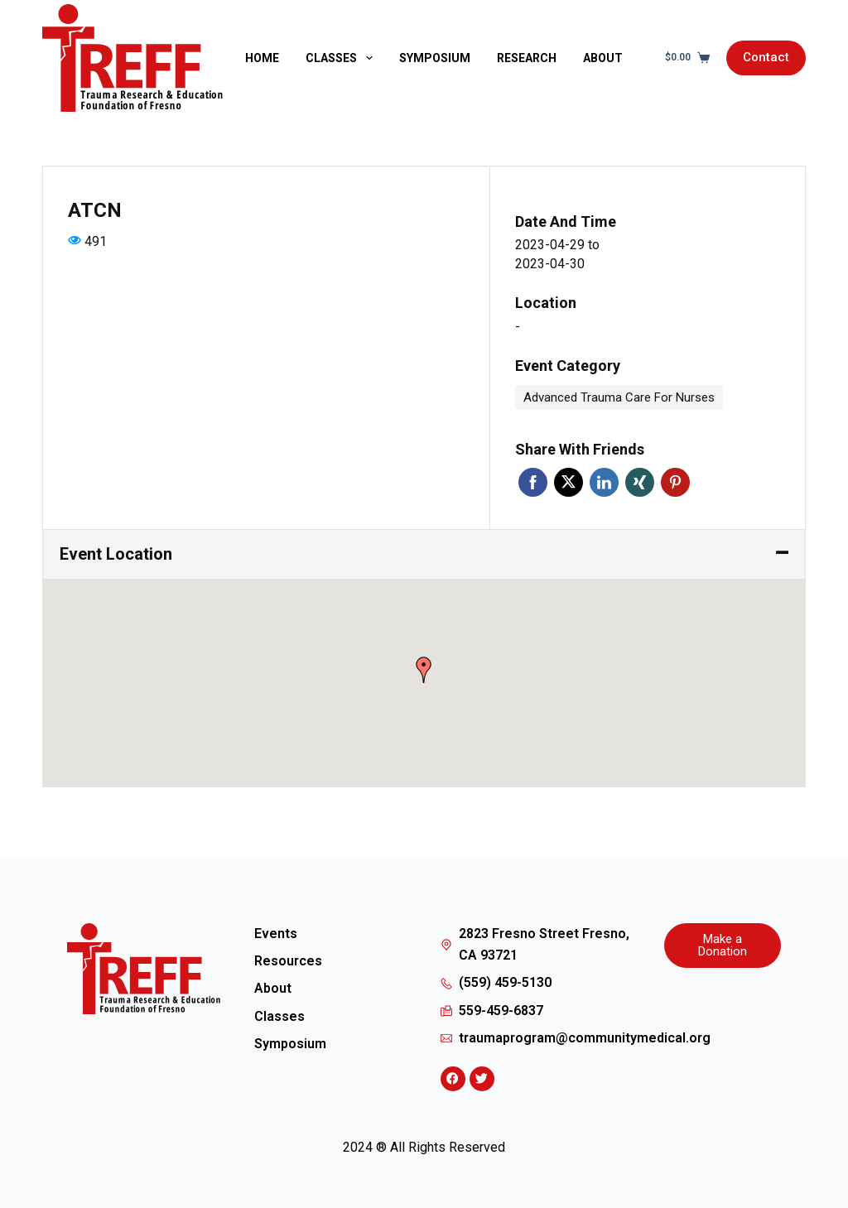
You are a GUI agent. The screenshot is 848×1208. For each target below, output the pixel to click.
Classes (342, 58)
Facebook (532, 482)
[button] (424, 670)
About (603, 58)
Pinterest (675, 482)
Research (526, 58)
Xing (639, 482)
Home (262, 58)
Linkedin (604, 482)
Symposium (434, 58)
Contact (766, 57)
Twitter (568, 482)
